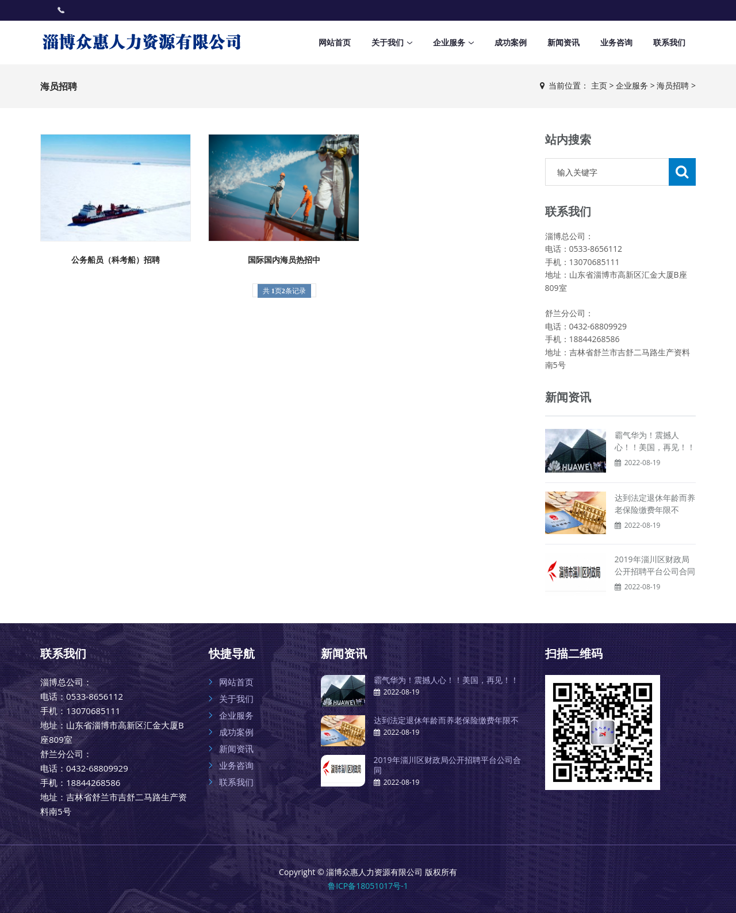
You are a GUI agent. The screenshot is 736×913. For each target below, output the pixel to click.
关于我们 (387, 42)
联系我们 (669, 42)
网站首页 (335, 42)
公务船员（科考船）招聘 (115, 259)
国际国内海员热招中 (284, 259)
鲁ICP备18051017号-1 (368, 885)
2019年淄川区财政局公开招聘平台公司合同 (447, 765)
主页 (599, 85)
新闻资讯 (563, 42)
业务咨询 (616, 42)
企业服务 (449, 42)
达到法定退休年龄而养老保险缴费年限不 (446, 720)
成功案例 (510, 42)
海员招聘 (673, 85)
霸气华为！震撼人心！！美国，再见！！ (446, 679)
